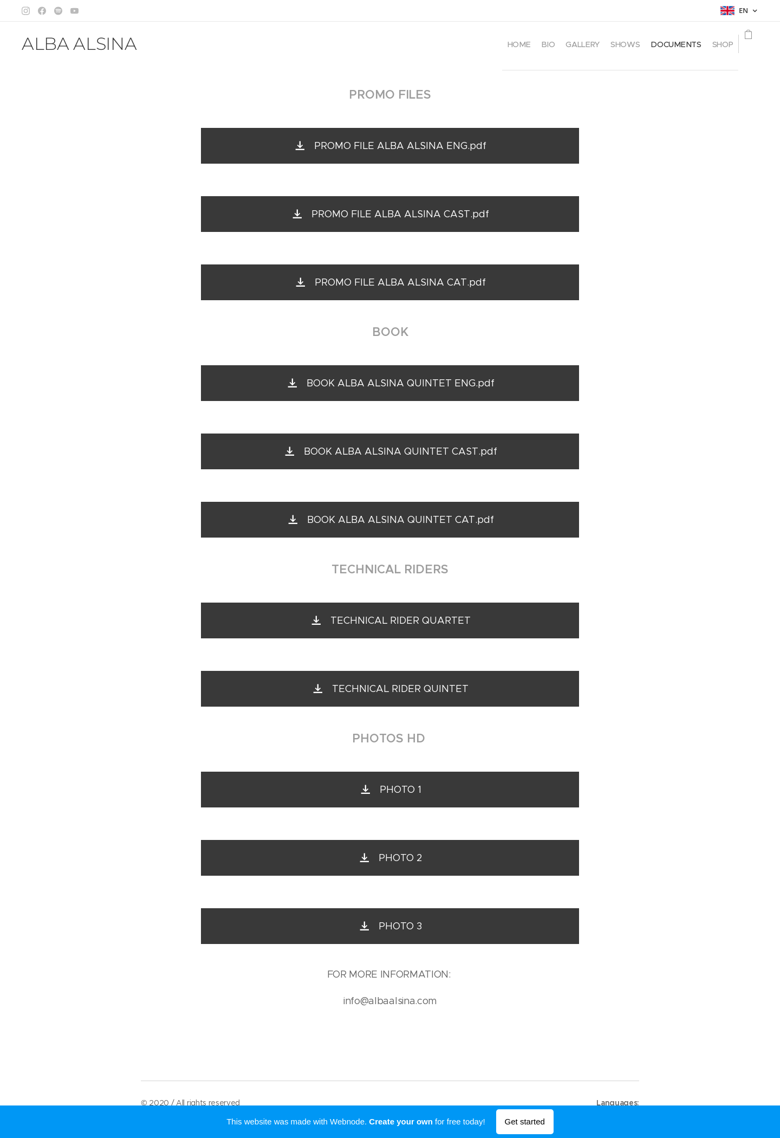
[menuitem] (448, 44)
